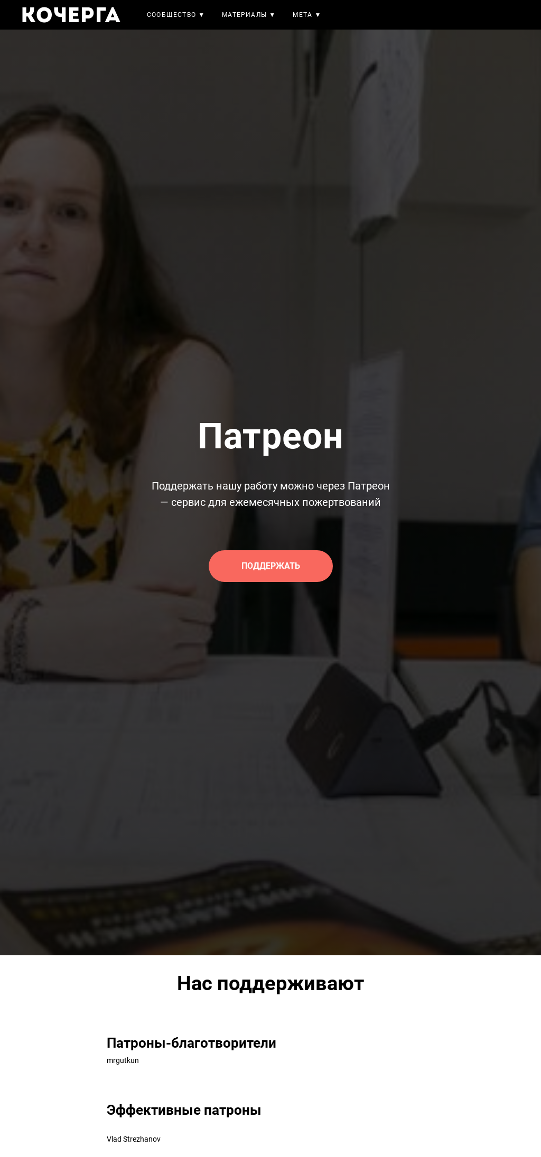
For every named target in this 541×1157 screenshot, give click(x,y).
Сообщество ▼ (176, 14)
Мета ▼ (307, 14)
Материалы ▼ (249, 14)
